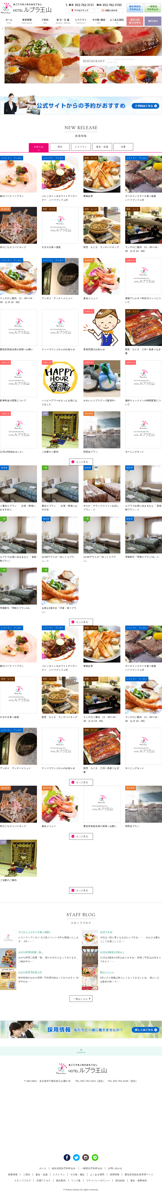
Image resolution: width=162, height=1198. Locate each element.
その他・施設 (77, 1174)
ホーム (42, 1168)
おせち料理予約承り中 (30, 972)
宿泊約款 (120, 1180)
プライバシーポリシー (98, 1180)
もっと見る (80, 462)
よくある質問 (97, 1174)
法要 (123, 146)
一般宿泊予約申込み (91, 1168)
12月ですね (106, 932)
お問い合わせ (115, 1168)
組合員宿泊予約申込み (64, 1168)
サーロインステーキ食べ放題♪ (34, 932)
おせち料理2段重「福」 (31, 952)
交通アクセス (43, 1180)
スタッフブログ (22, 1180)
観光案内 (61, 1180)
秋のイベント (107, 972)
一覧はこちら (80, 999)
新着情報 (13, 1174)
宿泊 (60, 146)
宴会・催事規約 (138, 1180)
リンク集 (76, 1180)
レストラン (81, 146)
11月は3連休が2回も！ (112, 952)
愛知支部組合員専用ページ (139, 1174)
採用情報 (114, 1174)
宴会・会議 (102, 146)
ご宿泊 (26, 1174)
